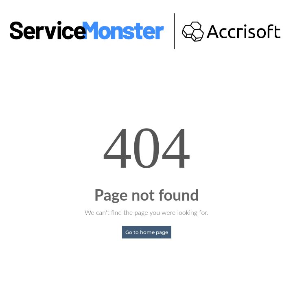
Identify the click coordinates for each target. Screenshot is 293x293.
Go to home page (146, 232)
